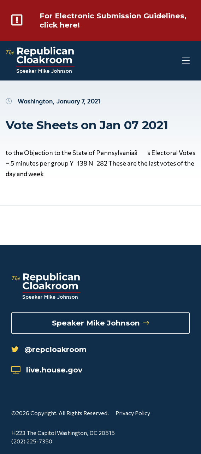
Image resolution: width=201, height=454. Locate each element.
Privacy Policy (133, 413)
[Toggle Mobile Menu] (172, 61)
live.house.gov (46, 369)
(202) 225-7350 (31, 441)
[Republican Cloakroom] (40, 61)
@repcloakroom (49, 349)
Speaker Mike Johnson (100, 322)
